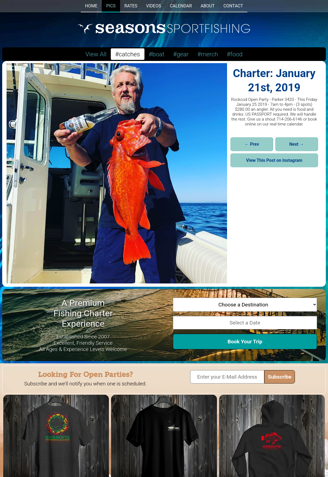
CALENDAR (181, 5)
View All (95, 54)
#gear (181, 54)
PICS (110, 5)
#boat (156, 54)
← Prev (252, 144)
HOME (91, 5)
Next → (296, 144)
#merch (207, 54)
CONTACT (233, 5)
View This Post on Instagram (274, 160)
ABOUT (207, 5)
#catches (127, 54)
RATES (130, 5)
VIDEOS (153, 5)
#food (235, 54)
